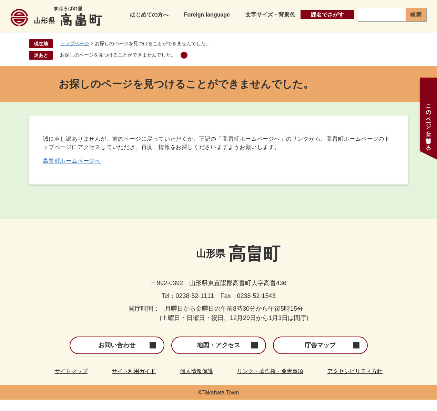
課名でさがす (327, 13)
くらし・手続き (157, 30)
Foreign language (207, 13)
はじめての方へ (149, 13)
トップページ (74, 55)
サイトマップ (71, 382)
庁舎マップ (320, 356)
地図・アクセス (218, 356)
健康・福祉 (296, 30)
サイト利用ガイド (134, 382)
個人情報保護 (196, 382)
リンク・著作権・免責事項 (270, 382)
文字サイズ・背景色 (270, 13)
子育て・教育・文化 (229, 30)
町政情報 (410, 30)
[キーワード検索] (382, 13)
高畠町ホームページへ (72, 172)
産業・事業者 (354, 30)
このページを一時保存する (428, 124)
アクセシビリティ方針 (355, 382)
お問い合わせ (116, 356)
